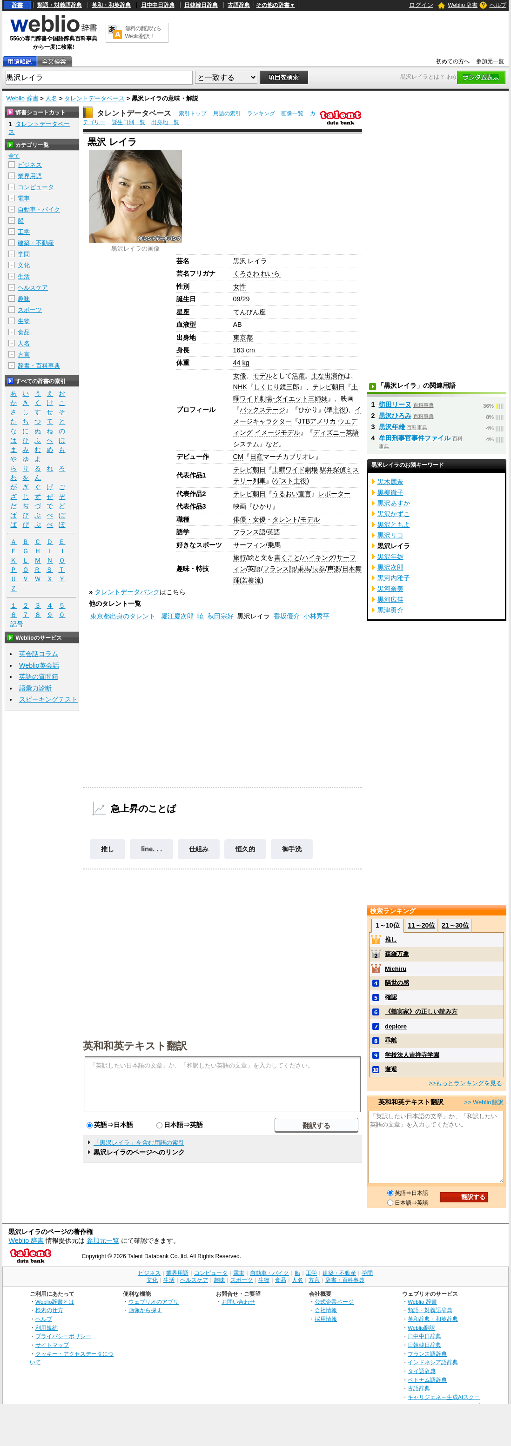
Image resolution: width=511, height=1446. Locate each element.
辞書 (17, 5)
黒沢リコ (390, 535)
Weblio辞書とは (54, 1302)
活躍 (298, 375)
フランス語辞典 (427, 1354)
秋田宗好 (221, 616)
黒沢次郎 (390, 567)
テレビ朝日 (328, 387)
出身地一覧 (165, 122)
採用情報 (326, 1319)
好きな (186, 545)
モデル (262, 375)
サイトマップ (52, 1345)
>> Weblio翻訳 (483, 1102)
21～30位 (455, 925)
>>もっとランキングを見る (465, 1083)
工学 (24, 231)
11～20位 (421, 925)
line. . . (151, 849)
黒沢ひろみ (395, 415)
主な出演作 (327, 375)
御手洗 (292, 849)
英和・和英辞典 (111, 5)
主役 (339, 409)
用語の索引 (227, 113)
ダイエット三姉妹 (302, 398)
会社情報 (326, 1310)
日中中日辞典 (158, 5)
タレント (285, 519)
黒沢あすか (393, 503)
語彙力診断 (35, 688)
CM (238, 456)
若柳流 (251, 580)
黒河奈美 (390, 588)
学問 (24, 254)
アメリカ (323, 421)
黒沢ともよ (393, 524)
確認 (391, 997)
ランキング (261, 113)
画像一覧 (292, 113)
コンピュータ (36, 187)
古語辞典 (239, 5)
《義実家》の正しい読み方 (421, 1011)
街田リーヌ (395, 404)
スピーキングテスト (48, 699)
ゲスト (284, 480)
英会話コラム (38, 653)
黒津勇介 (390, 610)
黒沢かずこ (393, 513)
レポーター (334, 493)
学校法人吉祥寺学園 (412, 1054)
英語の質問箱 (38, 676)
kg (245, 362)
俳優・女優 (249, 519)
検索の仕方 (49, 1310)
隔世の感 (397, 982)
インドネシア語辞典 (433, 1362)
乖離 (391, 1040)
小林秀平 (316, 616)
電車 (24, 198)
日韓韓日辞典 (201, 5)
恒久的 (245, 849)
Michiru (395, 968)
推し (107, 849)
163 (238, 350)
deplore (396, 1026)
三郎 (292, 387)
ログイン (421, 4)
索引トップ (193, 113)
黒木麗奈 (390, 481)
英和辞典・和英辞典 (433, 1319)
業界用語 (30, 175)
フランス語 (249, 532)
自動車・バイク (39, 209)
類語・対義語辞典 (59, 5)
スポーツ (30, 309)
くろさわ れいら (257, 273)
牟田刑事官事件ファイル (414, 438)
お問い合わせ (238, 1302)
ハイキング (318, 557)
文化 (24, 265)
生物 (24, 321)
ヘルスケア (33, 287)
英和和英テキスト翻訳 (135, 1045)
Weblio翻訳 (421, 1328)
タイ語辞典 (422, 1371)
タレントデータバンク (127, 592)
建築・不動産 (36, 242)
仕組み (198, 849)
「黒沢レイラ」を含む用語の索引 (139, 1142)
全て (14, 156)
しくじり (267, 387)
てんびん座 (249, 312)
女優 (239, 375)
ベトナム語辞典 (427, 1380)
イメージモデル (277, 432)
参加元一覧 (490, 61)
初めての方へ (453, 61)
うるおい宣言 (291, 493)
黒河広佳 (390, 599)
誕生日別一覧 (128, 122)
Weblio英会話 (39, 665)
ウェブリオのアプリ (153, 1302)
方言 (24, 354)
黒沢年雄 (392, 427)
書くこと (287, 557)
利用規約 (46, 1328)
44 (237, 362)
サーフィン (249, 545)
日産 (256, 456)
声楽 (333, 568)
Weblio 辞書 (462, 5)
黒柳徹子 (390, 492)
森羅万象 (397, 953)
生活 (24, 276)
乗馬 (274, 545)
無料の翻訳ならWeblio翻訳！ (143, 32)
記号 (16, 624)
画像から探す (145, 1310)
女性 (239, 286)
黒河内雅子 (393, 578)
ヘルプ (498, 5)
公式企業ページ (334, 1302)
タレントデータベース (94, 98)
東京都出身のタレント (122, 616)
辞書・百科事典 (39, 365)
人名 (51, 98)
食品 (24, 332)
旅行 (239, 557)
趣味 (24, 298)
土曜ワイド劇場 (295, 469)
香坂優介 (287, 616)
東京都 (243, 337)
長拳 (318, 568)
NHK (240, 387)
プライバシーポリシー (63, 1336)
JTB (304, 421)
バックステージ (262, 409)
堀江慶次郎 (177, 616)
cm (250, 350)
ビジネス (30, 164)
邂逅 (391, 1069)
